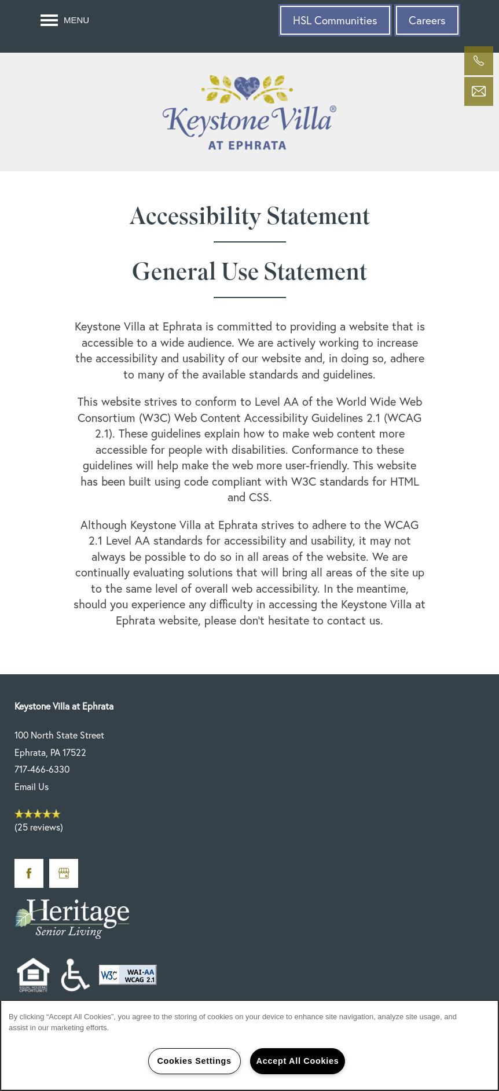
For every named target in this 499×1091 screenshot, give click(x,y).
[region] (249, 1045)
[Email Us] (478, 91)
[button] (335, 20)
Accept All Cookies (297, 1061)
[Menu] (65, 20)
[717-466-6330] (478, 60)
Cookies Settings (194, 1061)
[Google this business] (63, 873)
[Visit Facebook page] (28, 873)
